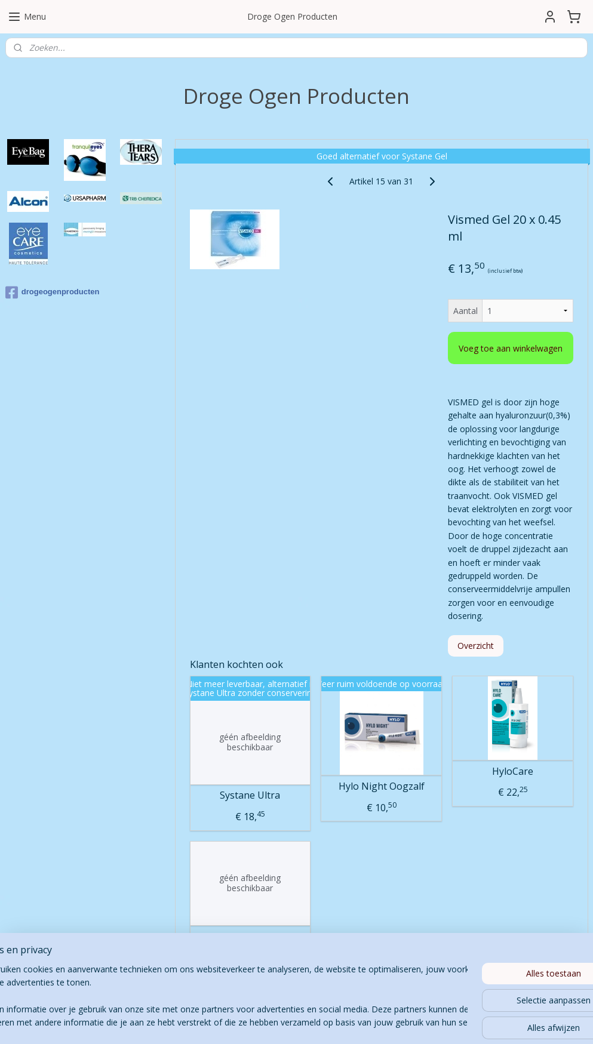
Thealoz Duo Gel (250, 937)
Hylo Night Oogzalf (381, 786)
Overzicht (475, 645)
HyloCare (512, 771)
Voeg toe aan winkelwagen (511, 348)
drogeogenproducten (52, 292)
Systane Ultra (250, 795)
